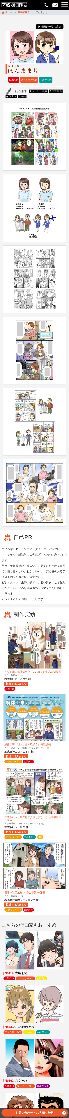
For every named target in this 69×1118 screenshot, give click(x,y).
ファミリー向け (29, 79)
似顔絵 (22, 96)
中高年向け (46, 79)
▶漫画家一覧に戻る (49, 26)
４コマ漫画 (55, 91)
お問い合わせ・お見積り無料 (40, 1114)
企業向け (14, 79)
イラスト (11, 96)
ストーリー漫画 (38, 91)
